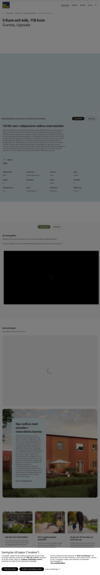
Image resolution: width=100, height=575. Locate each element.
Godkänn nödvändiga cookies (32, 569)
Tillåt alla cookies (10, 569)
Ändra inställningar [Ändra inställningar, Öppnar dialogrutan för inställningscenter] (51, 569)
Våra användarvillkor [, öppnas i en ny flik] (58, 563)
